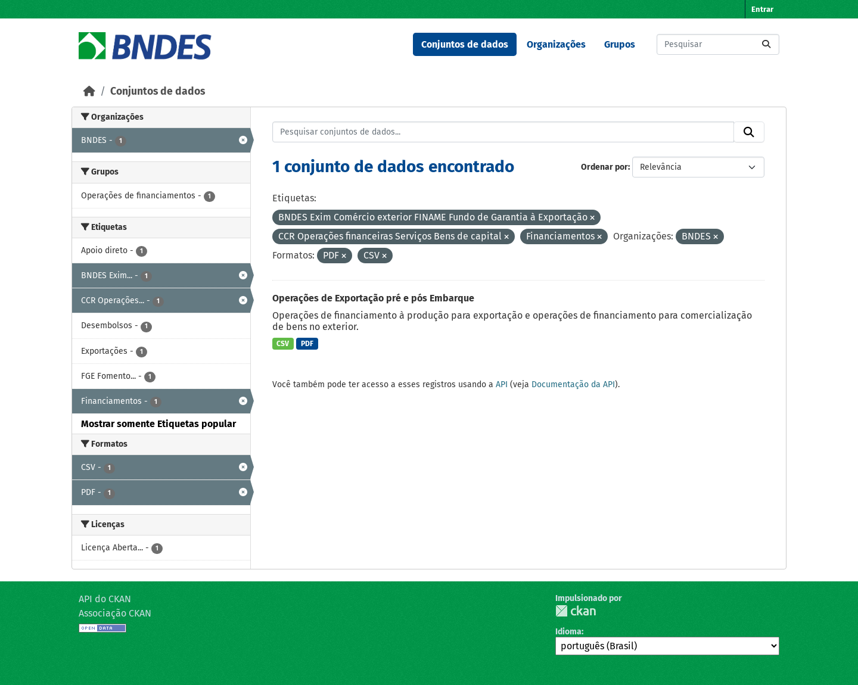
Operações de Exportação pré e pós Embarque (373, 298)
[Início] (89, 91)
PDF (307, 344)
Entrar (762, 9)
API (502, 384)
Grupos (619, 44)
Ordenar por (604, 167)
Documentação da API (573, 384)
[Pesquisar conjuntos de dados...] (718, 44)
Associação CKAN (115, 613)
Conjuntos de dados (464, 44)
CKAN (575, 611)
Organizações (556, 44)
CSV (282, 344)
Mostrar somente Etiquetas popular (158, 423)
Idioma (568, 632)
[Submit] (766, 44)
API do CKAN (105, 599)
